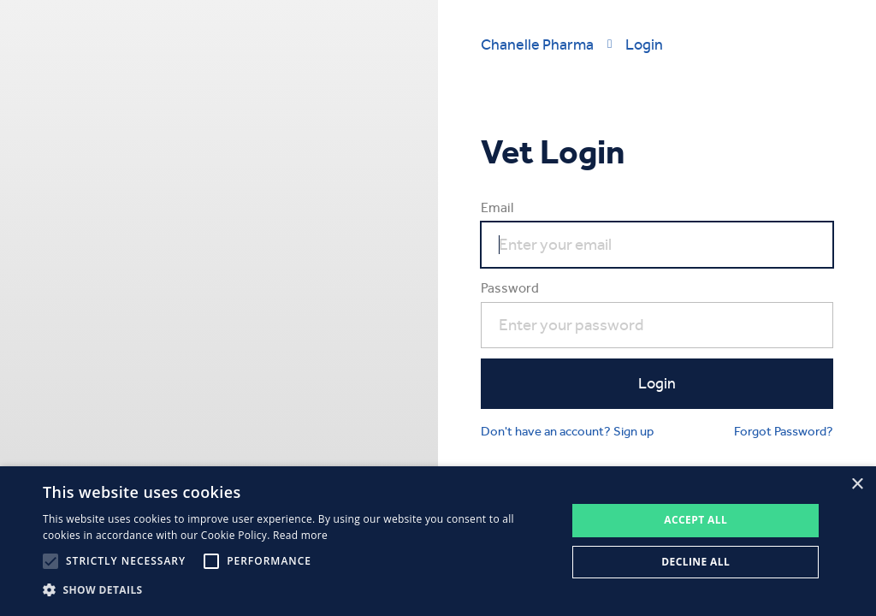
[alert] (438, 541)
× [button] (856, 484)
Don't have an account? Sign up (567, 431)
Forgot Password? (783, 431)
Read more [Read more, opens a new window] (300, 535)
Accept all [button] (695, 519)
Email (497, 207)
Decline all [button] (695, 561)
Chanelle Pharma (537, 44)
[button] (297, 590)
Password (510, 288)
